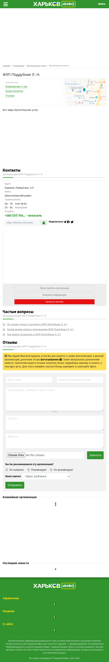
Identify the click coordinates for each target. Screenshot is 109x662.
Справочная (18, 66)
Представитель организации (54, 288)
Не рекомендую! (61, 469)
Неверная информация (54, 295)
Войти (101, 4)
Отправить (15, 485)
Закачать (95, 455)
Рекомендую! (36, 469)
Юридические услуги (36, 66)
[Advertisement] (54, 36)
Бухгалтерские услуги (59, 66)
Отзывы (9, 95)
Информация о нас (16, 86)
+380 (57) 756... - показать (23, 215)
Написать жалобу (54, 302)
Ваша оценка (13, 476)
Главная (6, 66)
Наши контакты (14, 91)
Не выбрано (14, 469)
